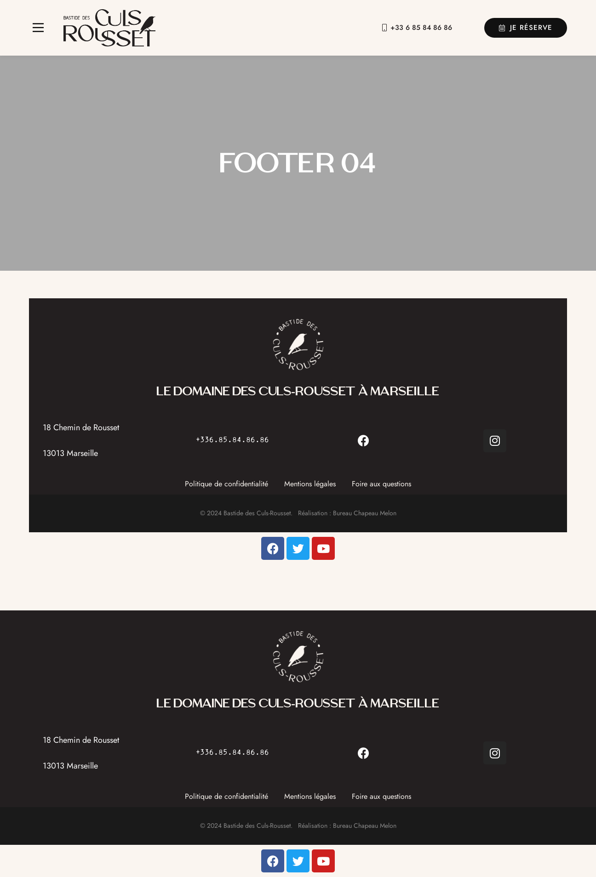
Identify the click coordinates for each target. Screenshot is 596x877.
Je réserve (525, 28)
